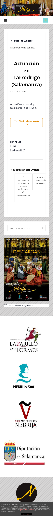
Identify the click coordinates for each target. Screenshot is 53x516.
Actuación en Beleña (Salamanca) (41, 180)
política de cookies (27, 510)
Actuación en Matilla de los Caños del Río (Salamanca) (23, 188)
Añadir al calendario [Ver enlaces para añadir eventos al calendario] (29, 121)
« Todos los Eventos (21, 40)
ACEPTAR (26, 514)
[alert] (26, 305)
